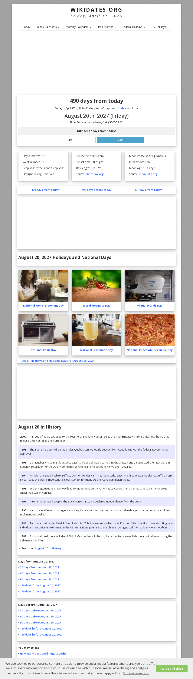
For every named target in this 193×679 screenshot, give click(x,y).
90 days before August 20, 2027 (40, 622)
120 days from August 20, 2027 (40, 585)
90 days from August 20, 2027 (39, 579)
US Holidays (160, 27)
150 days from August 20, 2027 (40, 591)
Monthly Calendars (78, 27)
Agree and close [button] (172, 668)
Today (26, 27)
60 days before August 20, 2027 (40, 616)
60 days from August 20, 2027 (39, 573)
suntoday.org (95, 174)
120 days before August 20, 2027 (41, 628)
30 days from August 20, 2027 (39, 567)
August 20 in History (48, 548)
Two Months (107, 27)
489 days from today (45, 190)
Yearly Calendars (48, 27)
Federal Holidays (133, 27)
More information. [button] (136, 673)
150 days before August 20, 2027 (41, 634)
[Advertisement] (96, 64)
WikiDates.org (96, 9)
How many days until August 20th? (43, 653)
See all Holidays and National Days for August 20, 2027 (58, 360)
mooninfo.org (148, 174)
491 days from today (148, 190)
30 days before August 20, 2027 (40, 610)
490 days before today (96, 190)
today (122, 108)
